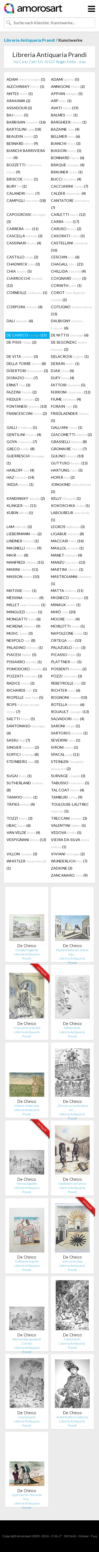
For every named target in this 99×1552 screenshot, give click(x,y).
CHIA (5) (19, 271)
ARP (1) (61, 100)
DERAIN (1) (65, 363)
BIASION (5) (66, 150)
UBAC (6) (19, 825)
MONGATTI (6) (24, 619)
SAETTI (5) (21, 718)
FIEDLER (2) (23, 399)
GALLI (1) (22, 427)
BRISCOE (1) (22, 179)
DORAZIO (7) (22, 378)
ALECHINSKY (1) (25, 86)
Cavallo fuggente (26, 950)
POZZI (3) (66, 676)
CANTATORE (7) (70, 204)
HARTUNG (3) (67, 470)
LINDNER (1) (23, 541)
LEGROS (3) (68, 526)
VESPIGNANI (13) (26, 839)
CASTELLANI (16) (69, 246)
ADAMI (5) (65, 79)
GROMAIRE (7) (69, 449)
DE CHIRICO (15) (27, 335)
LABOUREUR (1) (70, 516)
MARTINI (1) (67, 569)
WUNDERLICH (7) (69, 861)
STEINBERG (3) (23, 761)
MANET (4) (66, 555)
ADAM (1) (26, 79)
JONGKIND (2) (71, 488)
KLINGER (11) (21, 505)
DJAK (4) (62, 370)
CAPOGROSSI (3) (26, 218)
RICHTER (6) (65, 690)
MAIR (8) (17, 555)
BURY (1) (17, 186)
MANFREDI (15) (25, 562)
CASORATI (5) (68, 236)
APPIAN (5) (67, 93)
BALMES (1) (64, 115)
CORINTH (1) (66, 285)
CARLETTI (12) (68, 214)
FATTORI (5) (68, 385)
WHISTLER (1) (26, 864)
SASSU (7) (18, 740)
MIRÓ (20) (63, 612)
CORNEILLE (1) (27, 292)
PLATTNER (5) (66, 661)
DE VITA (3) (22, 356)
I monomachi (27, 1417)
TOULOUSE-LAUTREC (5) (70, 807)
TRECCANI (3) (69, 818)
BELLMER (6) (65, 136)
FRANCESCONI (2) (27, 413)
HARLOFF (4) (20, 470)
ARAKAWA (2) (18, 100)
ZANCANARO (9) (69, 875)
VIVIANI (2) (68, 854)
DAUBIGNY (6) (67, 324)
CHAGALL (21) (67, 264)
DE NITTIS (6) (69, 335)
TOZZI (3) (19, 818)
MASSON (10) (23, 576)
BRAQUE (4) (67, 165)
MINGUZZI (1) (24, 612)
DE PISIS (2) (21, 342)
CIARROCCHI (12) (25, 282)
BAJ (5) (17, 115)
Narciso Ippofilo (27, 1183)
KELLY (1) (66, 498)
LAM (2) (19, 526)
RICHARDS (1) (22, 690)
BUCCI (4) (66, 179)
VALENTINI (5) (68, 825)
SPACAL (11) (65, 754)
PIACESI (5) (21, 654)
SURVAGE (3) (68, 775)
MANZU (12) (68, 562)
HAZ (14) (20, 477)
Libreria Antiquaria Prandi (29, 39)
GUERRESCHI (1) (25, 459)
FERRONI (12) (71, 392)
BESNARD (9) (22, 143)
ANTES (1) (20, 93)
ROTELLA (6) (67, 704)
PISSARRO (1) (24, 661)
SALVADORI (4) (67, 718)
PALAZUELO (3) (68, 647)
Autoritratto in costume (72, 1417)
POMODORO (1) (27, 669)
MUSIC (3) (20, 633)
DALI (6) (20, 321)
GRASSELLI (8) (69, 441)
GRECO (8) (21, 449)
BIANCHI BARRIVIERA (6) (26, 154)
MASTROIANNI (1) (71, 580)
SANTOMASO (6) (26, 729)
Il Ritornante (72, 1028)
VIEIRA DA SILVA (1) (70, 843)
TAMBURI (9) (66, 797)
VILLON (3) (22, 854)
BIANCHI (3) (66, 143)
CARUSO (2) (66, 228)
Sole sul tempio (72, 1261)
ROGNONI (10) (69, 697)
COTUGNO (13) (71, 310)
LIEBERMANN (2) (24, 533)
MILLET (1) (26, 604)
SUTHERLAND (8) (25, 786)
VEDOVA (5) (66, 832)
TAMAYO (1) (22, 797)
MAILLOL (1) (67, 548)
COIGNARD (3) (68, 278)
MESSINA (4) (25, 597)
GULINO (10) (67, 456)
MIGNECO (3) (69, 597)
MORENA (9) (23, 626)
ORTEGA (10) (66, 640)
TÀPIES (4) (21, 804)
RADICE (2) (21, 683)
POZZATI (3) (24, 676)
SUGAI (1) (19, 775)
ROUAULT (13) (70, 711)
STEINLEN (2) (67, 765)
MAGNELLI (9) (24, 548)
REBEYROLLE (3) (68, 683)
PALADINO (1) (25, 647)
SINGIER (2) (23, 747)
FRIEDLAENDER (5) (70, 417)
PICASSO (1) (66, 654)
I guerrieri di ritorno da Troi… (27, 1497)
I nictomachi (72, 1339)
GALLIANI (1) (66, 427)
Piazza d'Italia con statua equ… (72, 952)
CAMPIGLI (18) (26, 200)
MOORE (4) (65, 619)
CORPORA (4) (25, 307)
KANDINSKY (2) (26, 498)
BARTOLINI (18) (24, 129)
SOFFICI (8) (23, 754)
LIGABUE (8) (67, 533)
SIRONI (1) (64, 747)
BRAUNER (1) (67, 172)
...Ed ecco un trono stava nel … (72, 1108)
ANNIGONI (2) (68, 86)
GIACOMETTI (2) (71, 434)
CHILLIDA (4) (68, 271)
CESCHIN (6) (65, 257)
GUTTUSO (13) (69, 463)
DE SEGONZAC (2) (69, 346)
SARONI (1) (65, 726)
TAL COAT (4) (67, 790)
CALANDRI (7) (23, 193)
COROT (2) (68, 296)
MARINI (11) (22, 569)
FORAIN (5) (64, 406)
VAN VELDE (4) (23, 832)
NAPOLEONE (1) (69, 633)
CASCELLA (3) (25, 236)
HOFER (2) (63, 477)
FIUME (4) (66, 399)
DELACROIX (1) (70, 356)
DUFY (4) (62, 378)
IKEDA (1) (20, 484)
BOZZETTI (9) (24, 168)
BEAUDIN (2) (22, 136)
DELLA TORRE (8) (26, 363)
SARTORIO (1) (69, 733)
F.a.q (94, 1536)
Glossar (83, 1536)
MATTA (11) (67, 590)
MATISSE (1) (21, 590)
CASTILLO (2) (22, 257)
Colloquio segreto (27, 1261)
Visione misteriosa (26, 1106)
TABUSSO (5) (70, 783)
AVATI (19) (64, 108)
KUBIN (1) (20, 512)
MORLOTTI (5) (68, 626)
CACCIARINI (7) (69, 186)
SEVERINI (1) (65, 740)
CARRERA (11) (23, 228)
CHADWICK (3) (23, 264)
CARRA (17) (65, 221)
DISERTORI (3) (27, 370)
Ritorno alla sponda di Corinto (27, 1341)
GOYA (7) (22, 441)
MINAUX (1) (66, 604)
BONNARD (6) (67, 157)
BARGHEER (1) (69, 122)
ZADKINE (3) (61, 868)
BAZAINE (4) (65, 129)
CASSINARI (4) (24, 243)
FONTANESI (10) (27, 406)
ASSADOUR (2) (19, 108)
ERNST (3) (18, 385)
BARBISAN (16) (26, 122)
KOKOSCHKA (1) (70, 505)
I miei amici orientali (26, 1028)
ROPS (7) (23, 708)
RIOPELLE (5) (25, 697)
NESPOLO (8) (21, 640)
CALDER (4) (68, 193)
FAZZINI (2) (22, 392)
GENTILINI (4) (24, 434)
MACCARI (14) (67, 541)
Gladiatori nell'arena (72, 1183)
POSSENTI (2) (69, 669)
